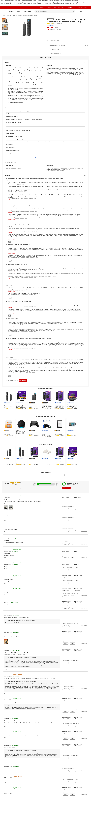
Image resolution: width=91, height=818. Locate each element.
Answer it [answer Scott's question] (9, 298)
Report (26, 184)
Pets (72, 2)
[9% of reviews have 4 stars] (45, 484)
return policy (52, 170)
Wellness (7, 2)
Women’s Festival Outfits (38, 3)
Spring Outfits (22, 3)
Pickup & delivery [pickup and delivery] (27, 11)
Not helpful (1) (22, 237)
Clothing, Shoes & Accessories (23, 0)
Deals (4, 3)
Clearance (8, 3)
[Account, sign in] (80, 11)
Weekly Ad (59, 3)
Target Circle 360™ (61, 7)
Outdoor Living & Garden (45, 0)
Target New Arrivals (4, 0)
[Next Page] (69, 476)
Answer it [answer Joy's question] (9, 241)
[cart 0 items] (86, 11)
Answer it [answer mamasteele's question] (9, 221)
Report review (84, 508)
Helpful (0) (17, 184)
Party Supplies (58, 2)
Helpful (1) (16, 290)
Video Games (31, 2)
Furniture (53, 0)
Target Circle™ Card (52, 7)
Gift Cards (68, 2)
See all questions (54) (12, 380)
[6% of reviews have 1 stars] (45, 488)
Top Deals (46, 3)
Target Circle (14, 4)
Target (4, 15)
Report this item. (37, 157)
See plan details (56, 40)
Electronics (25, 2)
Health (3, 2)
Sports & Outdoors (17, 2)
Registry (5, 4)
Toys (22, 2)
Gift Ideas (64, 2)
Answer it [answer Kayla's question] (9, 202)
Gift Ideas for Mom (13, 0)
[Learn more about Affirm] (67, 53)
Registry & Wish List (71, 7)
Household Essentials (64, 0)
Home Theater (25, 15)
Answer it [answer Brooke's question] (9, 376)
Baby (70, 0)
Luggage (11, 2)
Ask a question (23, 380)
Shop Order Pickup (66, 3)
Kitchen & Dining (36, 0)
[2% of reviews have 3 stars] (45, 485)
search (74, 11)
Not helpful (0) (21, 184)
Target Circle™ (42, 7)
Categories (12, 11)
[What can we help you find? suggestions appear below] (54, 11)
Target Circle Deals (53, 3)
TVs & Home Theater (17, 15)
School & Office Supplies (49, 2)
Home (31, 0)
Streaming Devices (33, 15)
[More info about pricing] (75, 28)
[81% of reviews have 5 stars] (45, 483)
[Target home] (4, 11)
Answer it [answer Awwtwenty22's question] (9, 315)
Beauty (72, 0)
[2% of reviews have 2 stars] (45, 486)
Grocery (57, 0)
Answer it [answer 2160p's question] (9, 335)
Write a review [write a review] (66, 487)
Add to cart (50, 34)
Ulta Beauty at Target (77, 2)
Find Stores (19, 4)
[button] (50, 25)
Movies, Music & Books (39, 2)
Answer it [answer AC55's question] (9, 351)
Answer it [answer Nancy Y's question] (9, 261)
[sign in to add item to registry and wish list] (86, 45)
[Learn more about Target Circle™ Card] (67, 49)
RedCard (9, 4)
